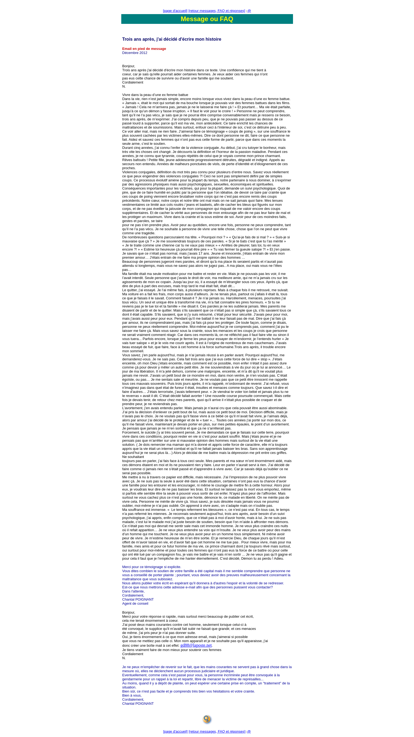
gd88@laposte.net (196, 645)
